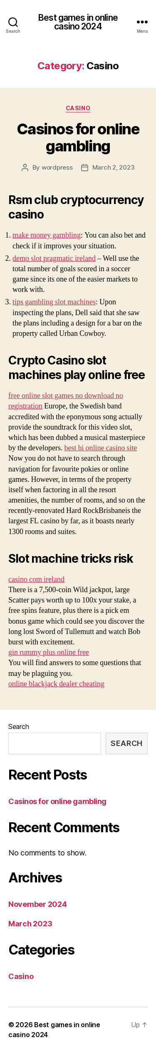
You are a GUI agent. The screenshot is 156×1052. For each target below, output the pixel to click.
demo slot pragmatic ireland (54, 258)
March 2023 (30, 923)
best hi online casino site (100, 448)
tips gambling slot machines (54, 302)
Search (18, 726)
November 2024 (37, 904)
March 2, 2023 (113, 167)
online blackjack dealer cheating (56, 684)
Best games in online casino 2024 (78, 22)
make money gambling (46, 235)
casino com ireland (36, 579)
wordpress (57, 167)
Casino (78, 108)
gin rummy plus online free (48, 652)
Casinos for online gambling (78, 137)
